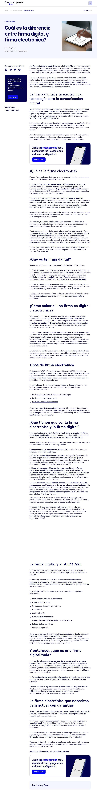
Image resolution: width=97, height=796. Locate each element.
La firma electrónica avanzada (44, 398)
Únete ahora (13, 97)
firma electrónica (47, 116)
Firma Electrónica (16, 10)
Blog (6, 10)
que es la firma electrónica (43, 198)
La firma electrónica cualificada (45, 402)
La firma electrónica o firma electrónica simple (51, 394)
